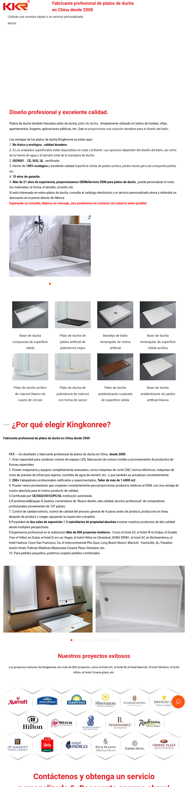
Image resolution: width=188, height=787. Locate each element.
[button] (50, 284)
